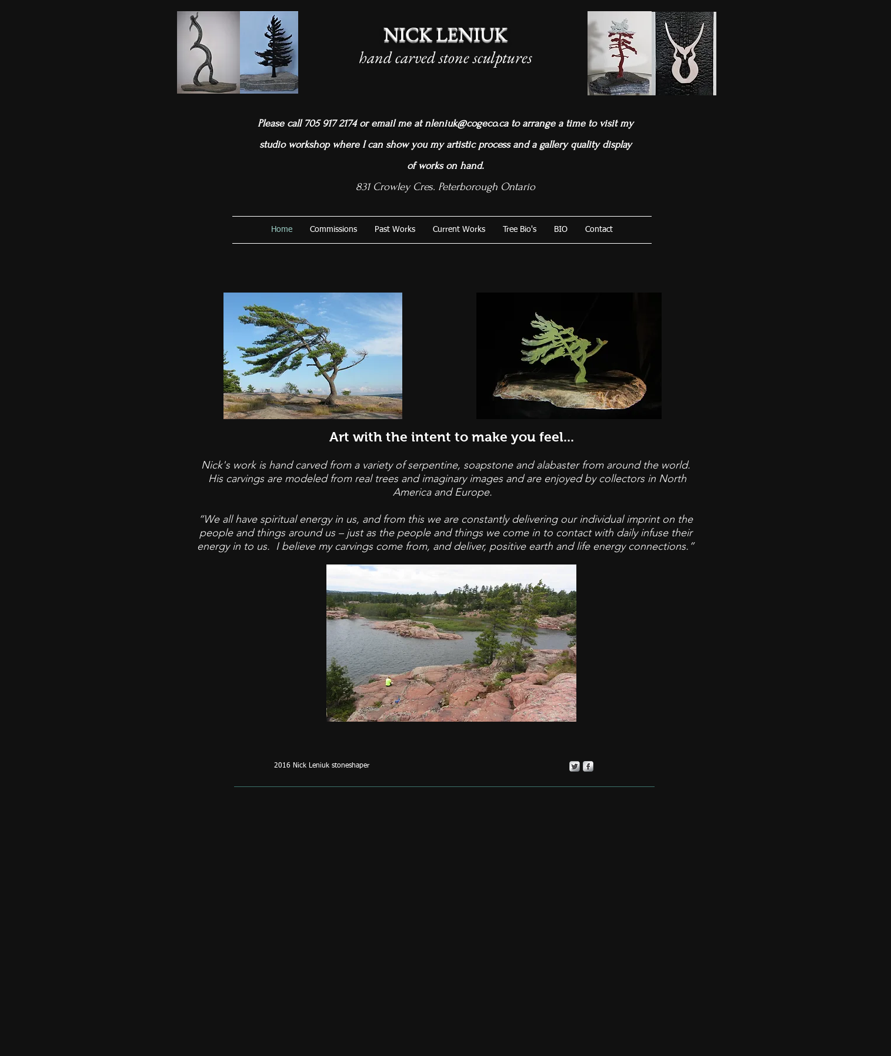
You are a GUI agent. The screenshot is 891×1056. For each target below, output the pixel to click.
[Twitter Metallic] (574, 766)
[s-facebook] (588, 766)
